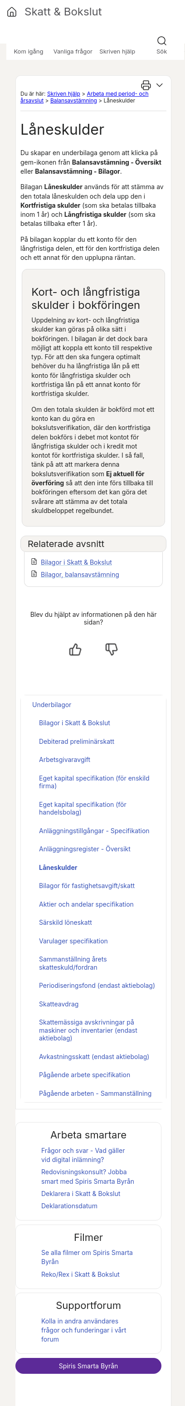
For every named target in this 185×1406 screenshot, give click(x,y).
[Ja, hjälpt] (75, 649)
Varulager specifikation (73, 941)
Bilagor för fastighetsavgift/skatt (87, 885)
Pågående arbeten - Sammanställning (95, 1093)
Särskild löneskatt (65, 922)
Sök (161, 51)
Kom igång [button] (28, 51)
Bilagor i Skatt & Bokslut (76, 562)
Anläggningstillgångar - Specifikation (94, 831)
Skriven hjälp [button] (117, 51)
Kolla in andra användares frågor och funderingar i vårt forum (83, 1330)
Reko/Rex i (80, 1274)
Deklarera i (80, 1193)
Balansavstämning (73, 100)
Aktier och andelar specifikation (86, 904)
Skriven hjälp (63, 93)
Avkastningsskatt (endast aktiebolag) (94, 1056)
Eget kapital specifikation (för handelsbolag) (83, 808)
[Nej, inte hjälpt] (111, 649)
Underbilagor (51, 704)
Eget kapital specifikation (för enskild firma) (94, 782)
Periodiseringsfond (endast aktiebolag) (97, 985)
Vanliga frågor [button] (73, 51)
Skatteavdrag (58, 1004)
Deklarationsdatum (69, 1206)
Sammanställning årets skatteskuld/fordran (73, 963)
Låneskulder (58, 867)
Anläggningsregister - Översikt (85, 849)
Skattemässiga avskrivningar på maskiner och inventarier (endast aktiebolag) (88, 1030)
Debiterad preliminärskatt (76, 741)
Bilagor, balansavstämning (80, 574)
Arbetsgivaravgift (64, 759)
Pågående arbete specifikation (84, 1075)
